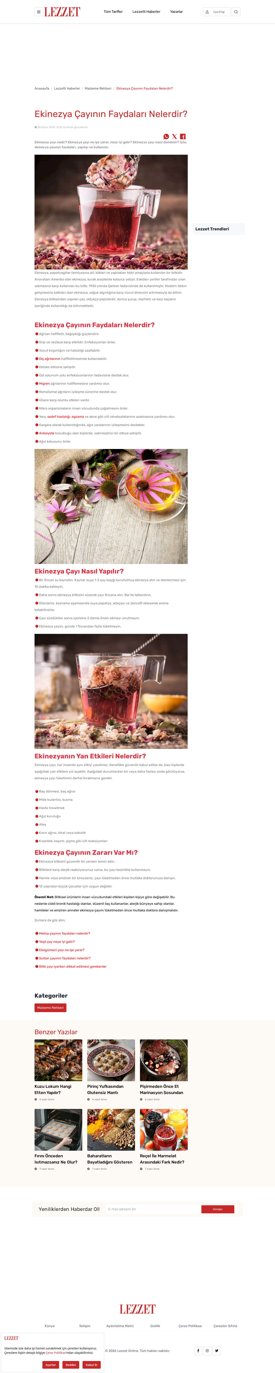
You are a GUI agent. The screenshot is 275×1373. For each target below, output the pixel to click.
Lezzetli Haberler (146, 12)
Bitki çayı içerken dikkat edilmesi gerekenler (72, 966)
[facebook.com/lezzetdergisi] (198, 1351)
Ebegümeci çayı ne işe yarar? (62, 950)
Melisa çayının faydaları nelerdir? (64, 933)
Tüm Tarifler (113, 12)
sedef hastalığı (58, 417)
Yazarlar (176, 12)
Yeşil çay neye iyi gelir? (57, 942)
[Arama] (236, 11)
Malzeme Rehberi (98, 88)
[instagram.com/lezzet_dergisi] (207, 1351)
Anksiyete (46, 433)
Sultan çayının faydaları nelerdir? (65, 958)
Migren (44, 383)
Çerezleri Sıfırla (225, 1326)
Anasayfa (42, 88)
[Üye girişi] (217, 11)
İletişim (84, 1326)
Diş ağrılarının (49, 359)
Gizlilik (155, 1326)
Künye (50, 1326)
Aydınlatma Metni (120, 1326)
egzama (78, 417)
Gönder (218, 1209)
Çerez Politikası (190, 1326)
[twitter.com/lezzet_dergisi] (216, 1351)
